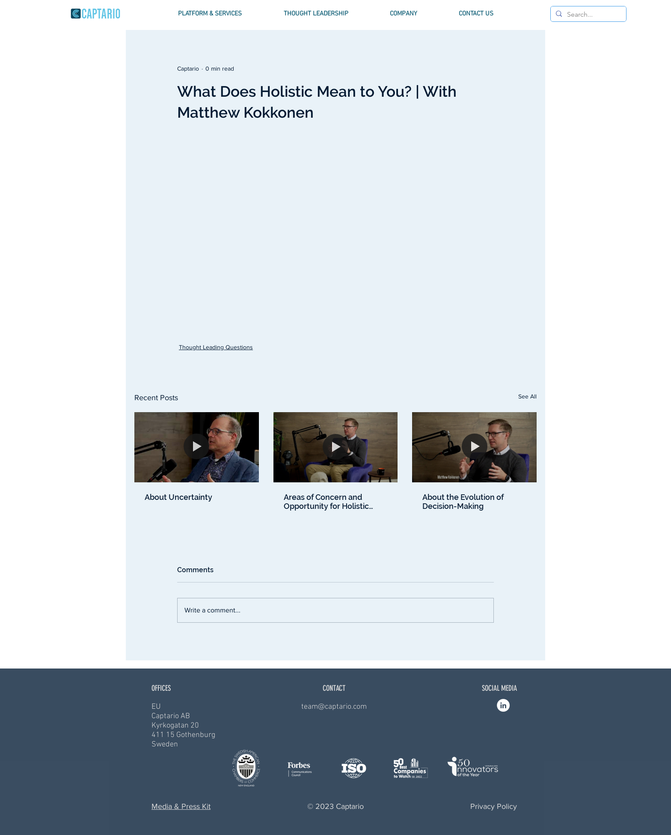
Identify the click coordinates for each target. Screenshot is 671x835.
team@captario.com (334, 706)
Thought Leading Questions (216, 347)
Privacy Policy (493, 806)
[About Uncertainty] (196, 447)
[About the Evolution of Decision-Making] (474, 447)
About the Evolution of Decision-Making (463, 502)
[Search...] (587, 14)
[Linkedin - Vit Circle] (503, 705)
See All (527, 396)
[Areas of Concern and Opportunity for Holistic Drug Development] (335, 447)
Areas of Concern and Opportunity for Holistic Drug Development (326, 502)
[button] (210, 14)
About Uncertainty (178, 497)
